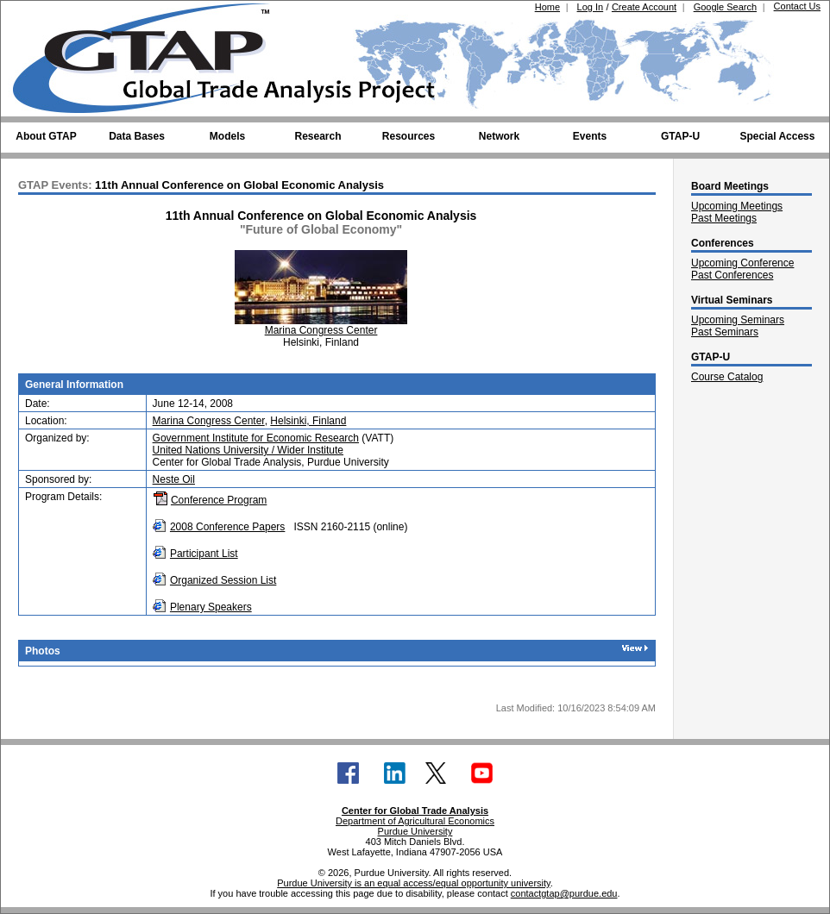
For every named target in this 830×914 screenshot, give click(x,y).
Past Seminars (724, 332)
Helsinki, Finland (308, 421)
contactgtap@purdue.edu (564, 893)
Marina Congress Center (321, 330)
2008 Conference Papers (227, 527)
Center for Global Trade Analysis (415, 810)
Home (547, 7)
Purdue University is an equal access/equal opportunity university (413, 883)
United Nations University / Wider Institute (248, 450)
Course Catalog (727, 377)
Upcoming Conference (742, 263)
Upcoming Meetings (737, 206)
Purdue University (415, 831)
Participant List (204, 554)
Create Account (644, 7)
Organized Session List (223, 580)
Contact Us (797, 6)
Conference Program (219, 500)
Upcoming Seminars (737, 320)
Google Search (725, 7)
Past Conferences (732, 275)
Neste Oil (174, 479)
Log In (590, 7)
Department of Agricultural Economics (415, 821)
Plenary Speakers (211, 607)
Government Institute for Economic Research (256, 438)
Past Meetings (724, 218)
